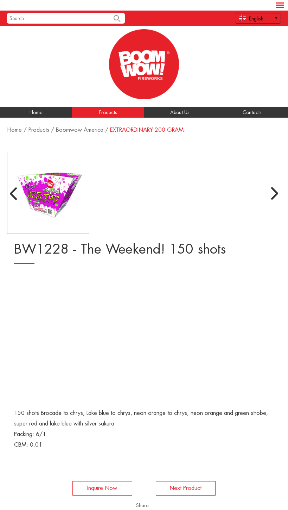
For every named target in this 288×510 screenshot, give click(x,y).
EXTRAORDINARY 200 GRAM (147, 130)
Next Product (185, 488)
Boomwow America (79, 130)
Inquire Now (102, 488)
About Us (180, 112)
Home (36, 112)
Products (108, 112)
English (251, 17)
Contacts (252, 112)
